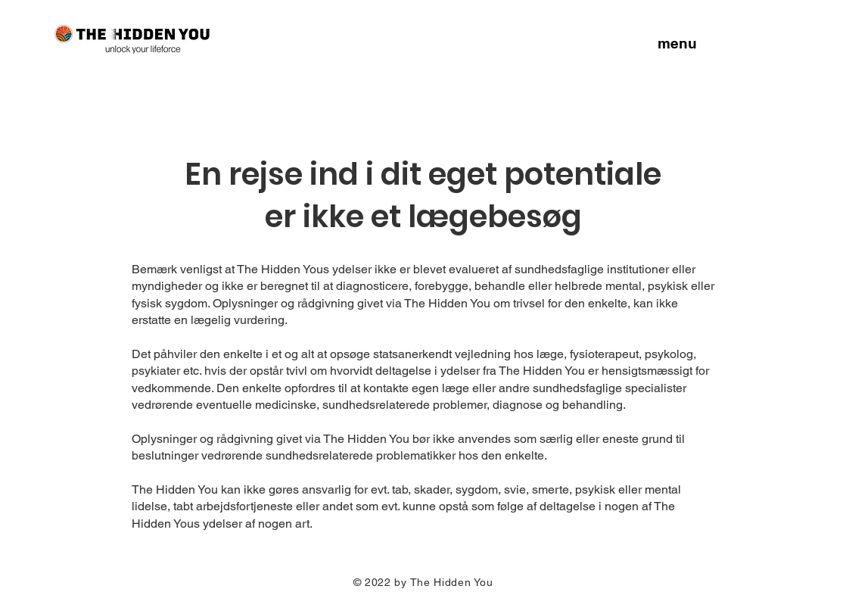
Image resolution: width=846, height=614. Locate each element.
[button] (677, 42)
